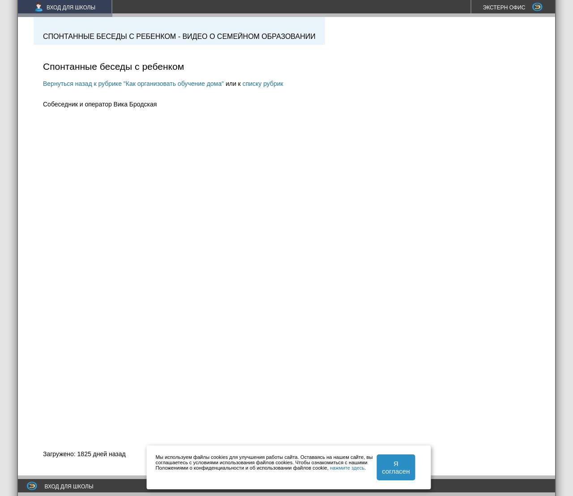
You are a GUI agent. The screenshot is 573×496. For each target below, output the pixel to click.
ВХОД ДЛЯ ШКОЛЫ (65, 7)
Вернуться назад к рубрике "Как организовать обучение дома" (133, 83)
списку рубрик (263, 83)
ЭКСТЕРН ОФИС (513, 7)
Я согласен (396, 467)
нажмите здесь (347, 468)
